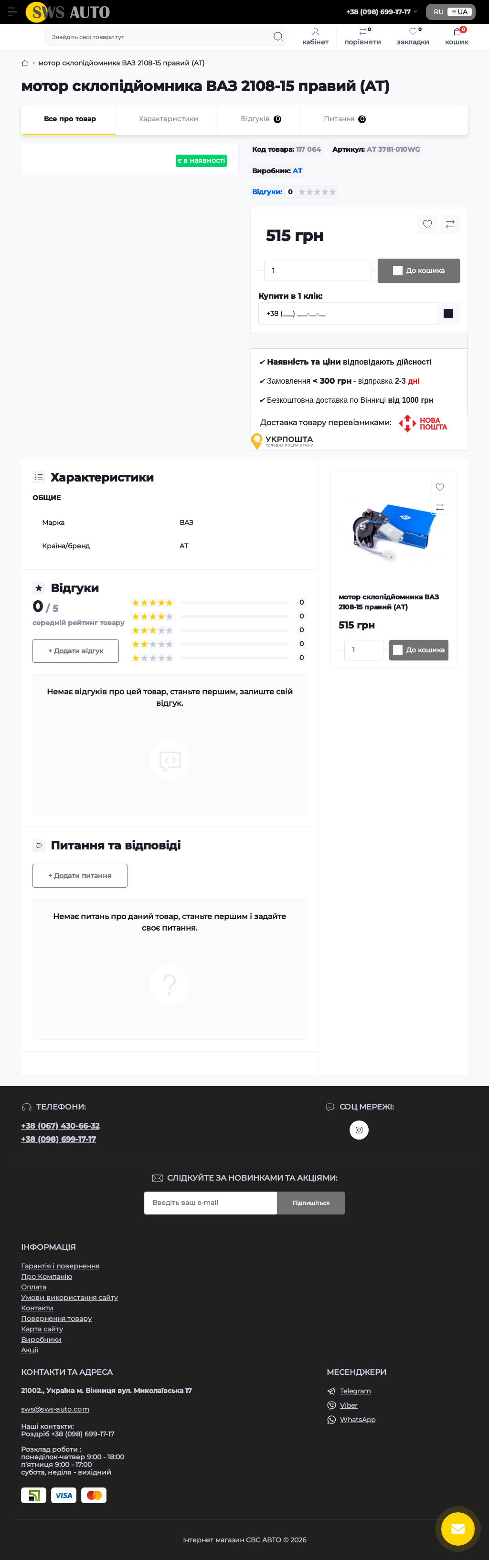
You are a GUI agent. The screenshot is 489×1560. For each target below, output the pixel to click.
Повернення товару (56, 1318)
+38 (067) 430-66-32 (60, 1126)
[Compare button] (450, 224)
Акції (29, 1350)
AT (297, 171)
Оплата (33, 1287)
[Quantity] (318, 271)
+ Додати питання (80, 875)
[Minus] (261, 270)
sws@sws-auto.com (55, 1409)
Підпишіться (311, 1202)
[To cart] (418, 650)
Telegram (355, 1391)
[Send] (448, 313)
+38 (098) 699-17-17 (58, 1139)
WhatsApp (357, 1420)
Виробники (41, 1339)
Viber (349, 1405)
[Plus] (375, 270)
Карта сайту (42, 1329)
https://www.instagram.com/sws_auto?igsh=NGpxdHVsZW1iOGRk (359, 1130)
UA (460, 12)
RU (439, 12)
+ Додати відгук (75, 651)
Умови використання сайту (69, 1297)
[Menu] (12, 12)
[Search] (278, 37)
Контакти (37, 1308)
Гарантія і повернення (60, 1266)
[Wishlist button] (427, 224)
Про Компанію (46, 1276)
